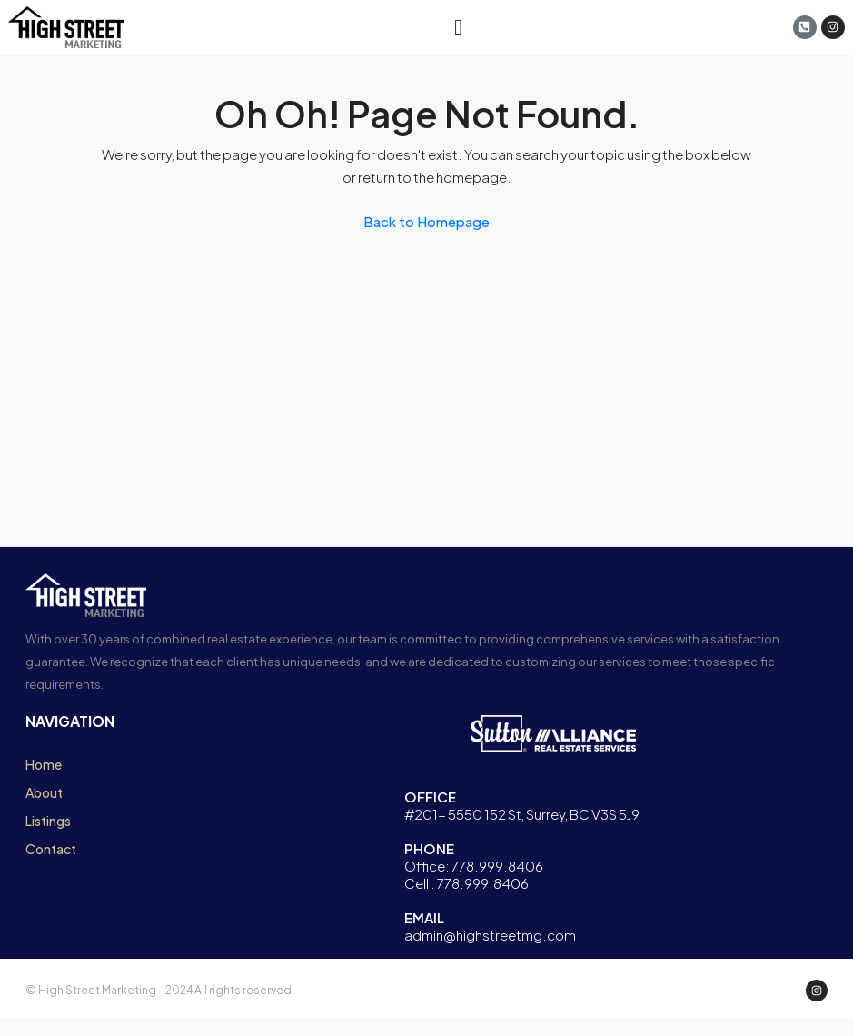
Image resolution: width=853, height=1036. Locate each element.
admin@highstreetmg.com (490, 934)
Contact (50, 849)
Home (43, 764)
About (44, 792)
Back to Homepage (426, 221)
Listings (48, 820)
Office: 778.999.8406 (473, 865)
